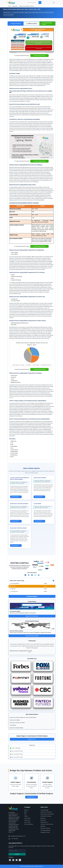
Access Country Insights (32, 635)
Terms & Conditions (28, 824)
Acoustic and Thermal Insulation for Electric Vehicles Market (23, 717)
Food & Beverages (45, 810)
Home (9, 6)
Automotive (15, 6)
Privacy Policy (27, 818)
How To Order (27, 822)
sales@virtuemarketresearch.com (17, 836)
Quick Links (44, 807)
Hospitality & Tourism (45, 832)
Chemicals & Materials (45, 830)
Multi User (13, 588)
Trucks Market (37, 503)
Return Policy (27, 820)
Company (27, 807)
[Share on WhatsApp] (35, 575)
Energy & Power (44, 822)
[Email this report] (38, 575)
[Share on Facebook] (32, 575)
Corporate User (14, 591)
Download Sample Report (39, 55)
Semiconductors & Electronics (47, 814)
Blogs (25, 812)
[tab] (16, 24)
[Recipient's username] (17, 850)
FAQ (25, 814)
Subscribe (17, 854)
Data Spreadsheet (15, 583)
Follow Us (11, 857)
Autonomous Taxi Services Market (19, 503)
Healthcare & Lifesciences (46, 812)
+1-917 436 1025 (13, 838)
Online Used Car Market (40, 477)
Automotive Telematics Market (18, 528)
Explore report (15, 496)
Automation (43, 820)
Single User (13, 586)
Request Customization (32, 616)
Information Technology (46, 816)
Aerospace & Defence (45, 828)
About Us (26, 810)
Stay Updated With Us (15, 843)
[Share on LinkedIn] (25, 575)
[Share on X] (28, 575)
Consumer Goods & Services (47, 824)
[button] (13, 648)
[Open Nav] (53, 2)
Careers (26, 816)
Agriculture (43, 826)
